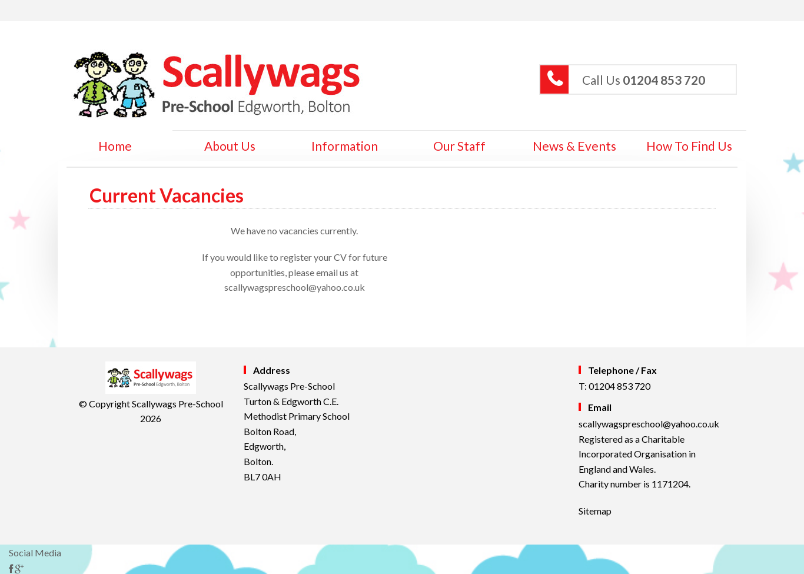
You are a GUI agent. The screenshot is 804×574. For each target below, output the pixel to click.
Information (344, 145)
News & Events (574, 145)
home (115, 145)
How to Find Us (689, 145)
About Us (229, 145)
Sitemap (595, 510)
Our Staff (459, 145)
